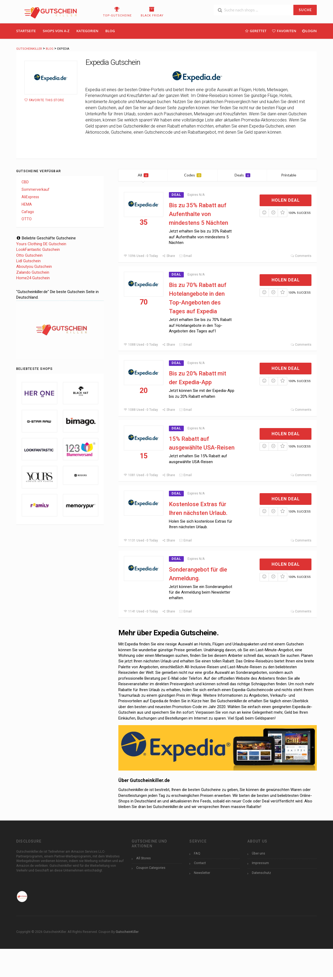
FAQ (197, 853)
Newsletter (202, 873)
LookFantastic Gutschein (38, 249)
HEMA (27, 204)
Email (185, 256)
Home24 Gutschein (33, 278)
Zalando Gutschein (32, 272)
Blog (110, 30)
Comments (300, 256)
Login (309, 30)
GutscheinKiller (127, 932)
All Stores (143, 858)
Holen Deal (286, 200)
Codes (192, 175)
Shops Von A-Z (56, 30)
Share (168, 256)
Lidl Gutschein (28, 261)
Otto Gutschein (29, 255)
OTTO (27, 219)
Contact (200, 863)
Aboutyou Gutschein (34, 266)
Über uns (258, 853)
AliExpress (30, 197)
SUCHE (305, 10)
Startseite (26, 30)
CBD (25, 182)
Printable (292, 175)
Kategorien (87, 30)
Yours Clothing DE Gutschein (41, 244)
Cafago (28, 212)
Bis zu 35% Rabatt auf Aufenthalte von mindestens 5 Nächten (198, 214)
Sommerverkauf (35, 189)
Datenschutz (261, 873)
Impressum (260, 863)
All (143, 175)
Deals (242, 175)
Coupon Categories (150, 868)
